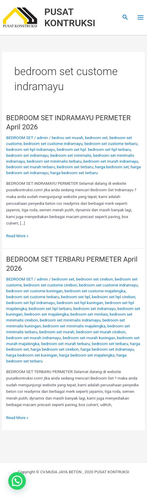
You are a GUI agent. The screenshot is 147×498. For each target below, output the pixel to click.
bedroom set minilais (89, 314)
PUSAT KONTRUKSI (70, 17)
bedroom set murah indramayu (110, 161)
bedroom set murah (56, 331)
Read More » (17, 235)
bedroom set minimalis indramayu (70, 320)
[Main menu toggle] (140, 17)
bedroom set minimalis (70, 155)
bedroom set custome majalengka (95, 290)
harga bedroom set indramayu (107, 349)
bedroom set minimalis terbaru (54, 161)
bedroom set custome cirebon (50, 285)
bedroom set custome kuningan (34, 290)
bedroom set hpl (75, 296)
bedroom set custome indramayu (53, 143)
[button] (125, 17)
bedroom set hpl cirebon (113, 296)
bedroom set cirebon (94, 279)
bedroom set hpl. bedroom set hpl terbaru (94, 149)
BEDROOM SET (19, 137)
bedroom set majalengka (46, 314)
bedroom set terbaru (75, 166)
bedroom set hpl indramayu (30, 149)
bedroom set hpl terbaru (50, 308)
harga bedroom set (112, 166)
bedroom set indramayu (27, 155)
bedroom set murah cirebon (101, 331)
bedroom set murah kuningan (89, 337)
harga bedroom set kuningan (31, 355)
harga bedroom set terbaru (74, 172)
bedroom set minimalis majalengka (74, 326)
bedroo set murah (67, 137)
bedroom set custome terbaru (110, 143)
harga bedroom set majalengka (87, 355)
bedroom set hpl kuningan (80, 302)
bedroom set (96, 137)
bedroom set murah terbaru (30, 166)
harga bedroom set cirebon (55, 349)
